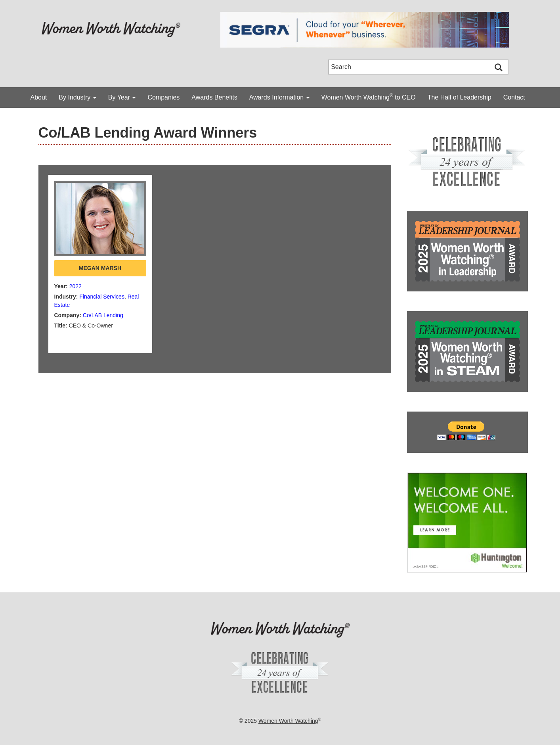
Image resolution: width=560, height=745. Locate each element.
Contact (514, 97)
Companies (163, 97)
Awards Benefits (214, 97)
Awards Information (279, 97)
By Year (122, 97)
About (39, 97)
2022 (75, 286)
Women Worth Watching (288, 721)
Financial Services (101, 296)
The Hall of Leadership (459, 97)
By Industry (77, 97)
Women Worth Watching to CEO (368, 97)
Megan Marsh (100, 268)
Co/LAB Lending (103, 315)
